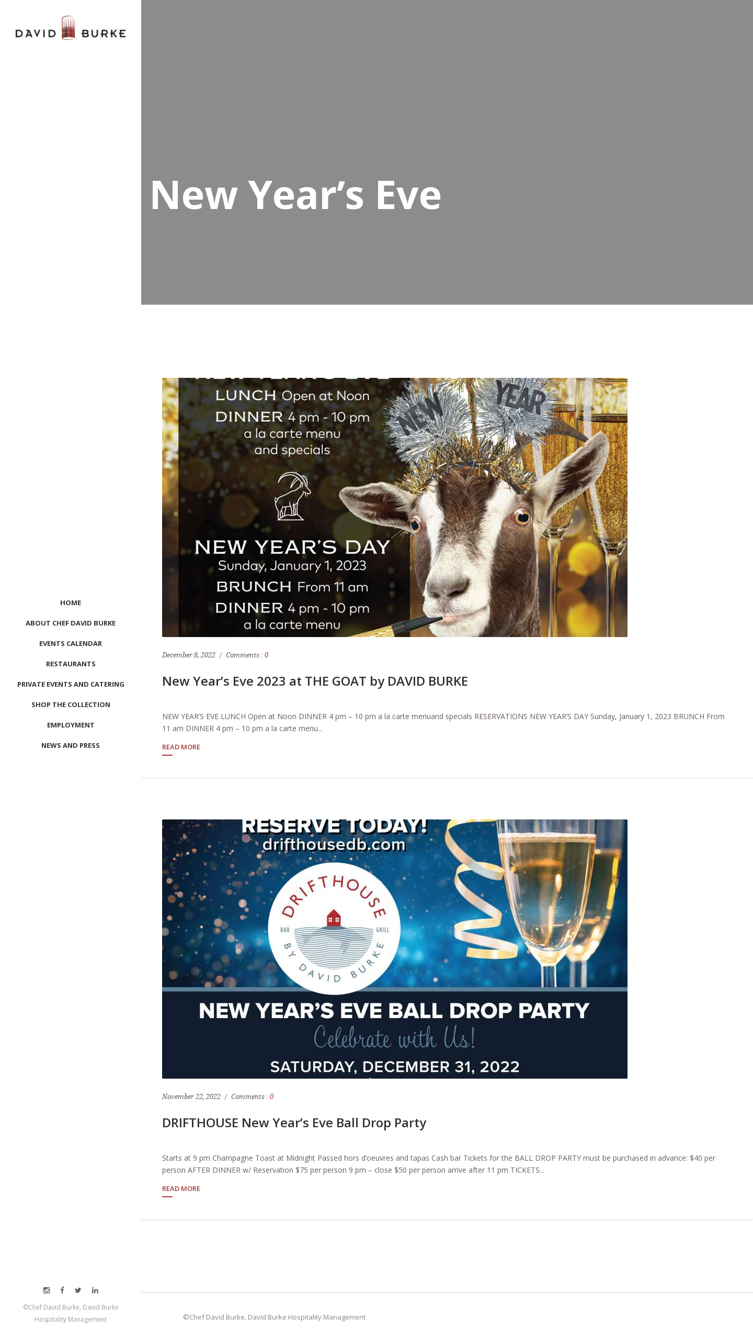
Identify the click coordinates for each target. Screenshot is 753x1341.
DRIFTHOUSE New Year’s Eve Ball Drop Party (294, 1122)
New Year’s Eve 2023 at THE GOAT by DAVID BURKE (315, 680)
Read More (181, 748)
